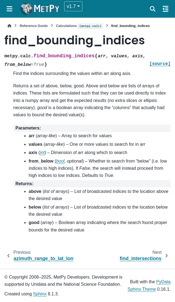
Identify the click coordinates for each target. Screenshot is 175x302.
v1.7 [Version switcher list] (71, 6)
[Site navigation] (9, 9)
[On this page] (165, 9)
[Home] (9, 26)
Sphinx (40, 294)
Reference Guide (34, 26)
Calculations (79, 26)
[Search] (152, 9)
